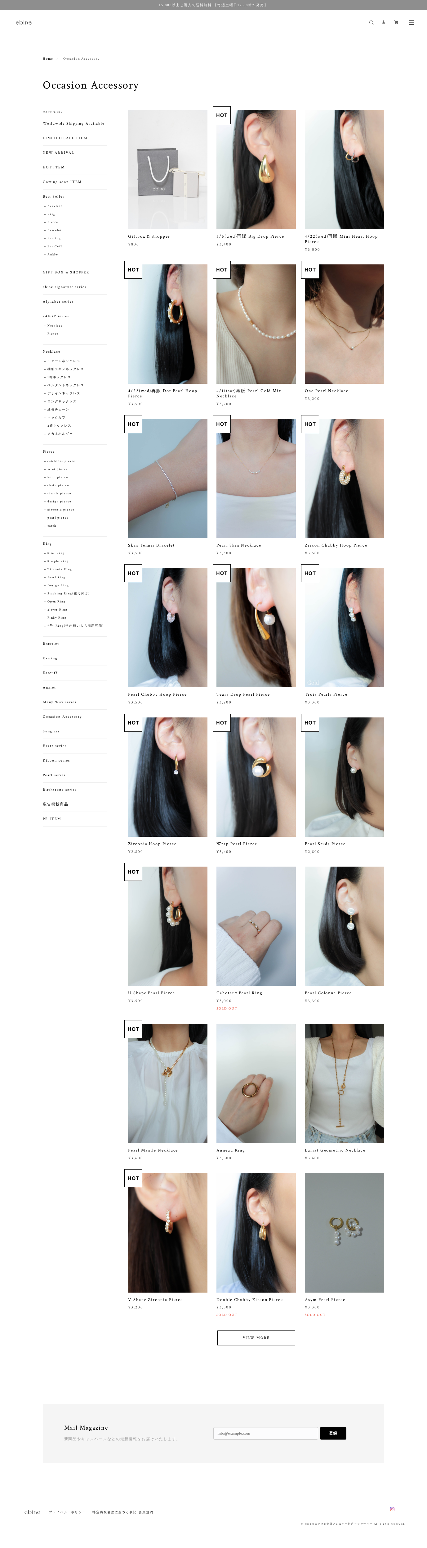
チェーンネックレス (64, 361)
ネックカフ (56, 418)
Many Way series (60, 702)
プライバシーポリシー (67, 1512)
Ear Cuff (54, 247)
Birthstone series (60, 789)
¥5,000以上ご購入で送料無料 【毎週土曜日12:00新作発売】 (213, 5)
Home (48, 59)
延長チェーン (58, 410)
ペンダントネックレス (65, 385)
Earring (54, 238)
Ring (51, 214)
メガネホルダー (60, 434)
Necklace (55, 206)
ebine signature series (65, 287)
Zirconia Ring (59, 569)
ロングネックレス (62, 402)
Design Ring (58, 586)
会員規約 (146, 1512)
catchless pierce (61, 461)
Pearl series (54, 775)
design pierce (59, 502)
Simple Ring (58, 561)
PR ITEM (52, 819)
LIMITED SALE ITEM (65, 138)
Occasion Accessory (62, 716)
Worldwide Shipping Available (74, 123)
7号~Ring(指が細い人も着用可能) (75, 626)
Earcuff (50, 673)
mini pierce (57, 469)
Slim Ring (56, 553)
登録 (333, 1433)
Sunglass (51, 731)
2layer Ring (57, 610)
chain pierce (58, 485)
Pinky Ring (57, 618)
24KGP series (56, 316)
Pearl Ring (56, 577)
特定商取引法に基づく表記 (114, 1512)
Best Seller (53, 196)
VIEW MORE (256, 1346)
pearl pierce (58, 518)
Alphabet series (58, 301)
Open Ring (56, 602)
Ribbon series (56, 760)
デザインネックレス (64, 394)
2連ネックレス (59, 426)
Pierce (53, 222)
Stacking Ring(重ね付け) (68, 594)
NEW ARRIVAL (58, 152)
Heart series (55, 746)
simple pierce (59, 494)
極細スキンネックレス (65, 369)
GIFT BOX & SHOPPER (66, 272)
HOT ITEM (54, 167)
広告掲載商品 (56, 804)
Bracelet (54, 230)
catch (52, 526)
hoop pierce (57, 477)
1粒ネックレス (59, 377)
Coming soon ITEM (62, 182)
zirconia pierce (60, 510)
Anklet (53, 255)
